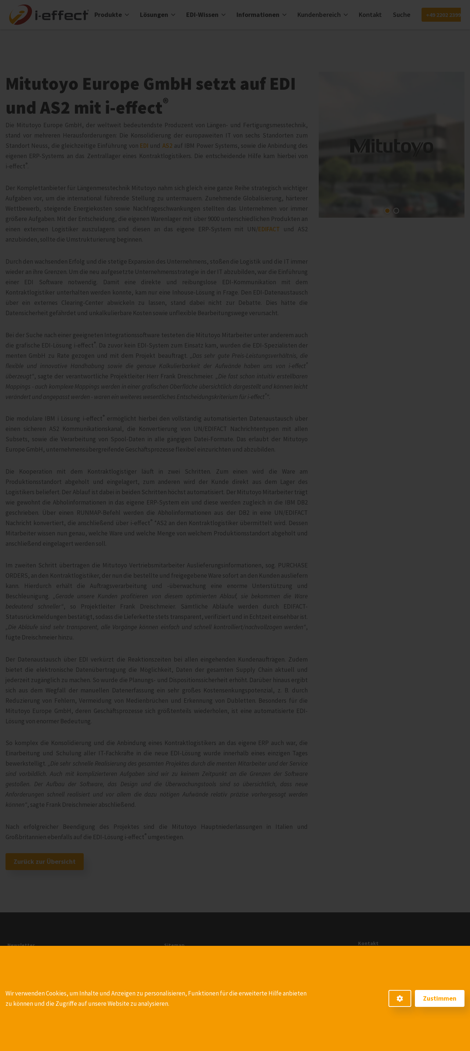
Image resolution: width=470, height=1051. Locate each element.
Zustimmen (439, 998)
